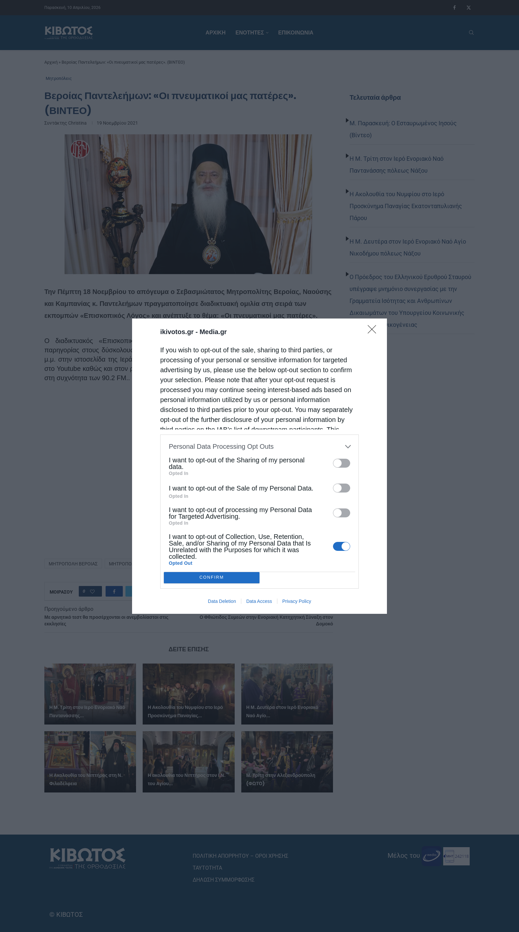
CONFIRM (211, 577)
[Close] (374, 331)
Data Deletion (222, 601)
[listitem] (259, 446)
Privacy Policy (296, 601)
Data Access (259, 601)
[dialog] (259, 466)
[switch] (341, 463)
